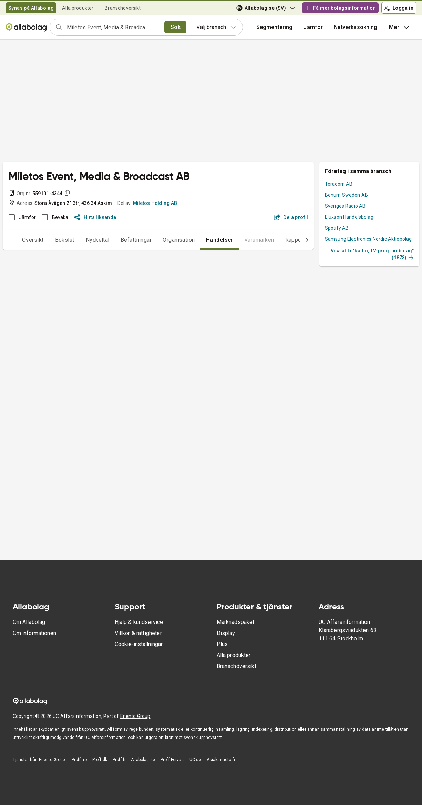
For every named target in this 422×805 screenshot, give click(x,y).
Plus (222, 644)
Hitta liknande (95, 217)
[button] (313, 27)
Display (226, 633)
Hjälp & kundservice (139, 622)
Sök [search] (176, 27)
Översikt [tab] (19, 240)
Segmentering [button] (274, 27)
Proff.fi (119, 759)
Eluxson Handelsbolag (349, 217)
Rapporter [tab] (284, 240)
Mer (400, 27)
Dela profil (291, 217)
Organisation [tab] (165, 240)
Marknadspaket (236, 622)
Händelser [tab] (205, 240)
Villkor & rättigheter (138, 633)
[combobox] (113, 27)
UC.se (195, 759)
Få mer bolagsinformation (340, 8)
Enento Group (135, 716)
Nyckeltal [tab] (84, 240)
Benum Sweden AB (346, 195)
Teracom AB (339, 184)
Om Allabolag (29, 622)
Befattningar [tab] (122, 240)
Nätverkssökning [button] (355, 27)
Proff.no (79, 759)
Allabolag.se (143, 759)
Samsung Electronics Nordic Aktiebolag (368, 239)
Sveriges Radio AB (345, 206)
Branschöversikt (123, 8)
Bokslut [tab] (51, 240)
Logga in (398, 8)
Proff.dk (99, 759)
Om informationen (34, 633)
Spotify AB (337, 228)
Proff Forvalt (172, 759)
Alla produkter (77, 8)
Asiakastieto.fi (221, 759)
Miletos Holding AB (155, 203)
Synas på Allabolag (31, 8)
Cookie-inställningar (139, 644)
